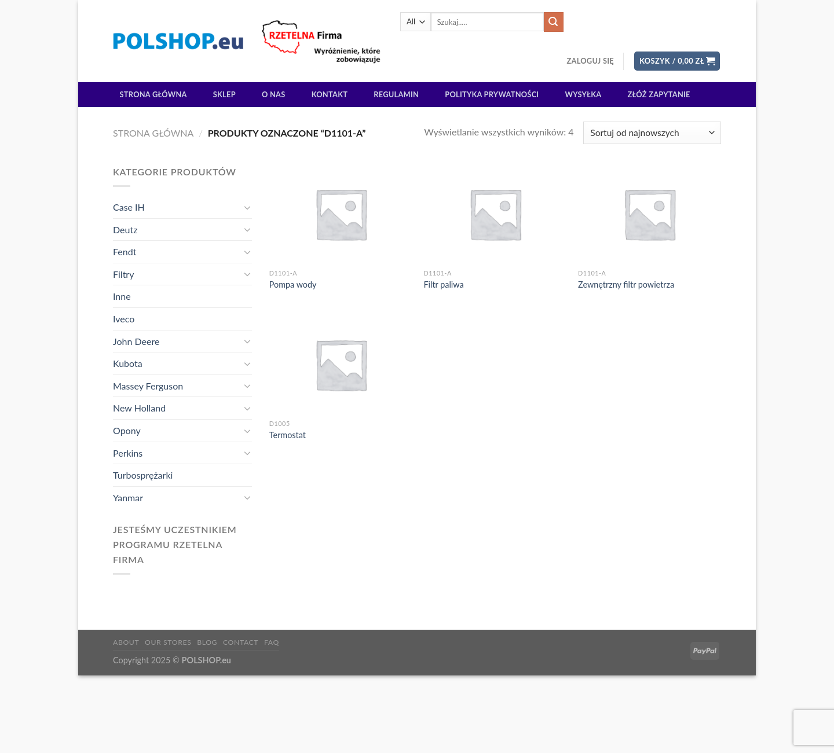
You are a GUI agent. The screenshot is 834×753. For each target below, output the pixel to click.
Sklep (224, 94)
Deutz (125, 229)
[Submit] (554, 22)
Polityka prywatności (492, 94)
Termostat (287, 435)
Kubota (127, 363)
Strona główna (153, 94)
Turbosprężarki (143, 474)
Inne (122, 296)
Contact (240, 642)
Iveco (123, 318)
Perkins (127, 452)
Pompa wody (293, 284)
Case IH (129, 206)
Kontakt (330, 94)
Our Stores (168, 642)
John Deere (136, 341)
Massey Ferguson (148, 385)
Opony (127, 430)
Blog (207, 642)
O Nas (274, 94)
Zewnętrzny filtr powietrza (626, 284)
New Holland (139, 407)
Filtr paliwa (443, 284)
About (126, 642)
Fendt (124, 251)
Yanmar (128, 497)
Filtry (123, 274)
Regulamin (396, 94)
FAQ (271, 642)
